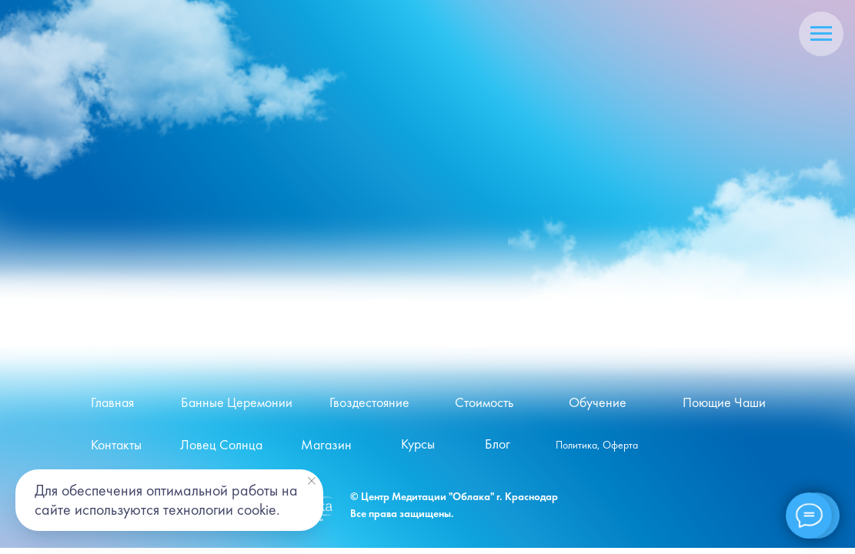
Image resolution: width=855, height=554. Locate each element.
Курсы (418, 444)
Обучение (597, 402)
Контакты (116, 444)
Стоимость (484, 402)
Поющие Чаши (724, 402)
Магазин (326, 444)
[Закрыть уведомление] (311, 481)
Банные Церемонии (236, 402)
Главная (112, 402)
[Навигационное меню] (821, 34)
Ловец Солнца (221, 444)
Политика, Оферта (597, 445)
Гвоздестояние (369, 402)
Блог (497, 444)
